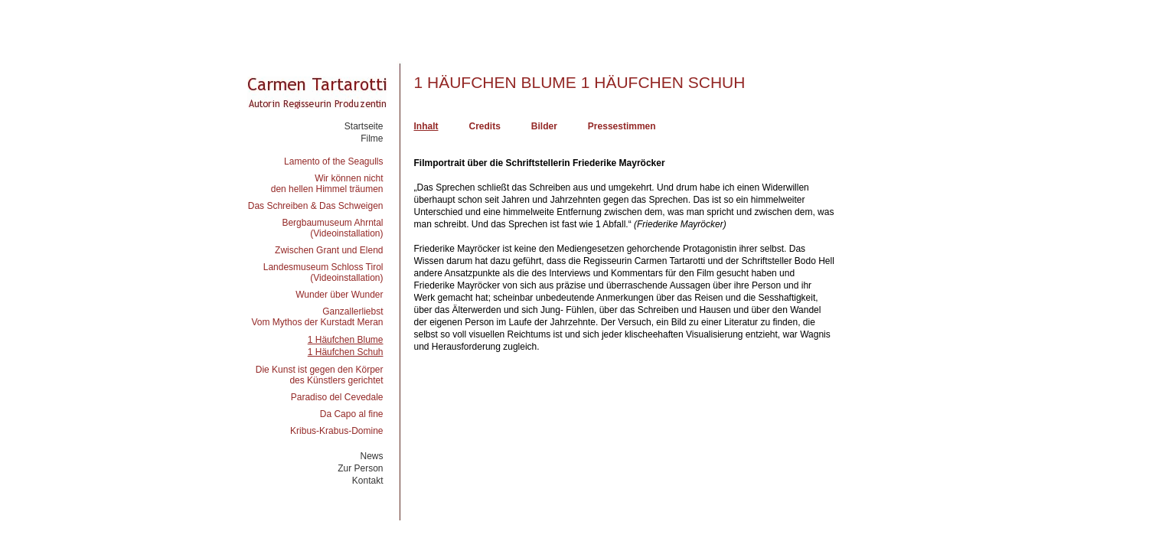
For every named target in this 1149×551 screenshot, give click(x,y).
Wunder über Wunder (339, 294)
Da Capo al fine (352, 414)
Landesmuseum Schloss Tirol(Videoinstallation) (323, 272)
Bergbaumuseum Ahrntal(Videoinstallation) (332, 228)
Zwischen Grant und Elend (329, 250)
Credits (485, 126)
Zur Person (360, 468)
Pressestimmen (622, 126)
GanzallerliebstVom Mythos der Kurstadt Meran (317, 317)
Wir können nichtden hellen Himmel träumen (327, 183)
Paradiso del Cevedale (337, 397)
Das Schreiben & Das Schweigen (316, 206)
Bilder (544, 126)
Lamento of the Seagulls (333, 161)
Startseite (364, 126)
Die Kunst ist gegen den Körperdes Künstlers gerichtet (320, 375)
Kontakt (368, 480)
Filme (372, 138)
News (371, 456)
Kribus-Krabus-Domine (336, 430)
